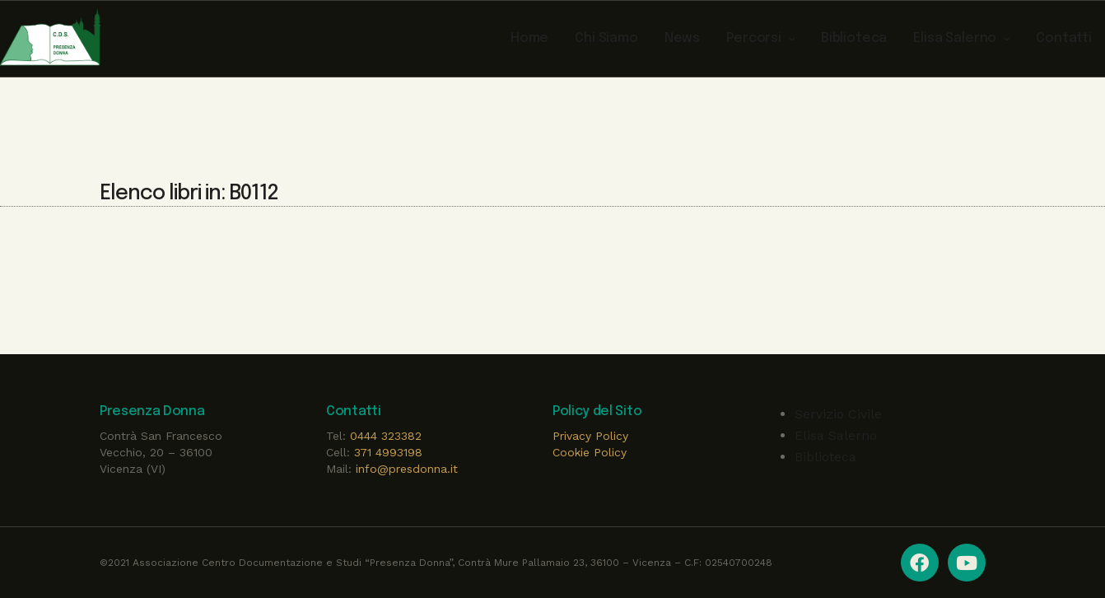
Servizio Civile (838, 414)
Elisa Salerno (836, 435)
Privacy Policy (590, 435)
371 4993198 (388, 452)
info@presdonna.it (407, 468)
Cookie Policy (589, 452)
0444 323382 (386, 435)
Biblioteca (825, 457)
